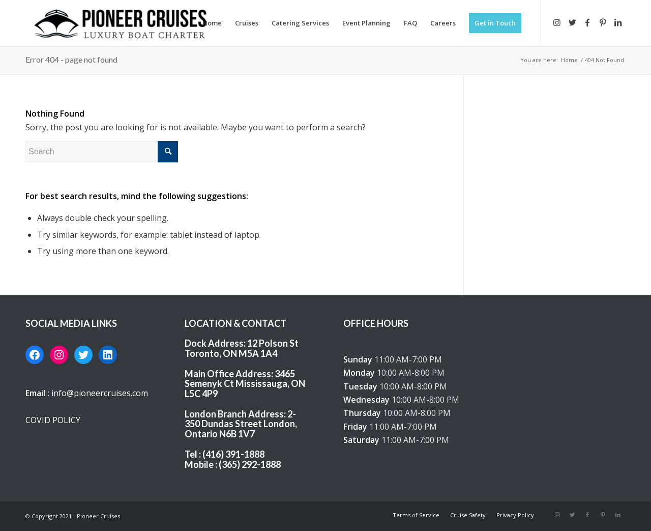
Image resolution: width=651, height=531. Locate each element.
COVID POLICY (52, 420)
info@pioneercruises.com (99, 393)
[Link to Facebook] (587, 22)
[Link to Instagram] (557, 22)
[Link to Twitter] (572, 22)
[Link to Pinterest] (602, 22)
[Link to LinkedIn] (618, 22)
